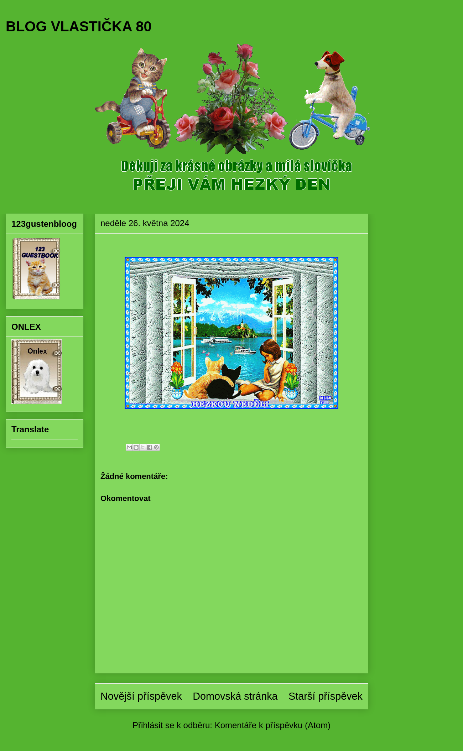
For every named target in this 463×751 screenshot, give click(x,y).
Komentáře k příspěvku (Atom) (273, 725)
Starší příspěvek (325, 696)
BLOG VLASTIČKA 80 (79, 26)
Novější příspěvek (141, 696)
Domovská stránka (235, 696)
